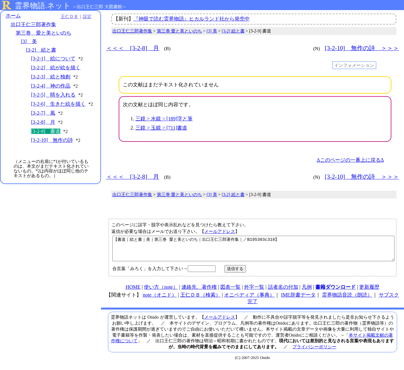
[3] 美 (29, 41)
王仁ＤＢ (69, 16)
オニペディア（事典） (249, 299)
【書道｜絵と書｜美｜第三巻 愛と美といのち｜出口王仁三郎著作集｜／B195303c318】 (253, 251)
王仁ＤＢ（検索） (200, 299)
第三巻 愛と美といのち (43, 33)
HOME (133, 291)
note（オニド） (160, 299)
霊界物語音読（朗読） (347, 299)
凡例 (307, 291)
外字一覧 (254, 291)
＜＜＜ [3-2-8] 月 (132, 48)
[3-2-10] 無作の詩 (52, 140)
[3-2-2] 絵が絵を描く (55, 67)
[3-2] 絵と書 (41, 50)
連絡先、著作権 (199, 291)
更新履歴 (369, 291)
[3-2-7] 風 (43, 113)
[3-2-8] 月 (43, 122)
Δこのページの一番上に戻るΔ (350, 160)
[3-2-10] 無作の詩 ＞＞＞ (362, 48)
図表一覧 (230, 291)
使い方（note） (161, 291)
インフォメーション (354, 65)
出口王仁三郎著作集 (33, 24)
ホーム (13, 15)
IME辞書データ (298, 299)
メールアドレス (219, 231)
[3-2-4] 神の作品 (50, 86)
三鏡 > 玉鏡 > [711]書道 (161, 127)
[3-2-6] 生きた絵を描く (58, 104)
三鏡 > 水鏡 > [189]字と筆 (164, 118)
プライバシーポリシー (314, 351)
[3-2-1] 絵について (53, 58)
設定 (87, 16)
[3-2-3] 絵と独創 (50, 76)
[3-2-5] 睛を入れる (53, 94)
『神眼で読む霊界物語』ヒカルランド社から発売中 (192, 18)
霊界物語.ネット (43, 6)
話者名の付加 (283, 291)
